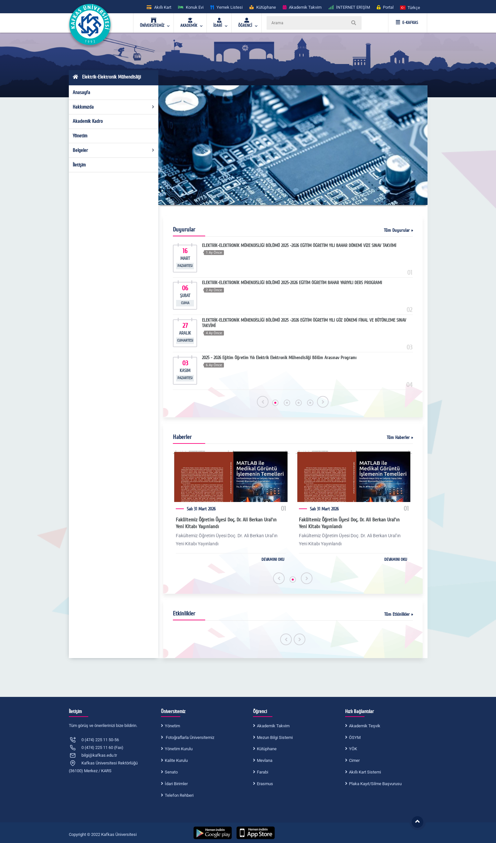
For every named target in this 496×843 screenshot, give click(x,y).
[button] (410, 7)
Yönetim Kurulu (179, 748)
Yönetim (80, 136)
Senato (171, 772)
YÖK (353, 748)
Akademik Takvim (273, 725)
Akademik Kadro (88, 121)
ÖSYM (355, 737)
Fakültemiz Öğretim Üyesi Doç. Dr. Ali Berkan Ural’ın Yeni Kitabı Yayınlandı (226, 523)
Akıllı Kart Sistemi (365, 772)
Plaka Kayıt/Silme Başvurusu (375, 783)
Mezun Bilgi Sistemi (275, 737)
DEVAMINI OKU (272, 559)
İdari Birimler (176, 783)
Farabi (262, 772)
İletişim (79, 165)
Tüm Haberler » (400, 437)
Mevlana (264, 760)
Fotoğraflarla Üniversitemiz (189, 737)
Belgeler (113, 150)
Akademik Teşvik (364, 725)
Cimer (354, 760)
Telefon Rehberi (179, 795)
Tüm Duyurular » (398, 230)
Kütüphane (267, 748)
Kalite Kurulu (176, 760)
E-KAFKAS (407, 22)
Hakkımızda (113, 107)
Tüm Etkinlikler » (398, 614)
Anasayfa (81, 92)
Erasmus (265, 783)
